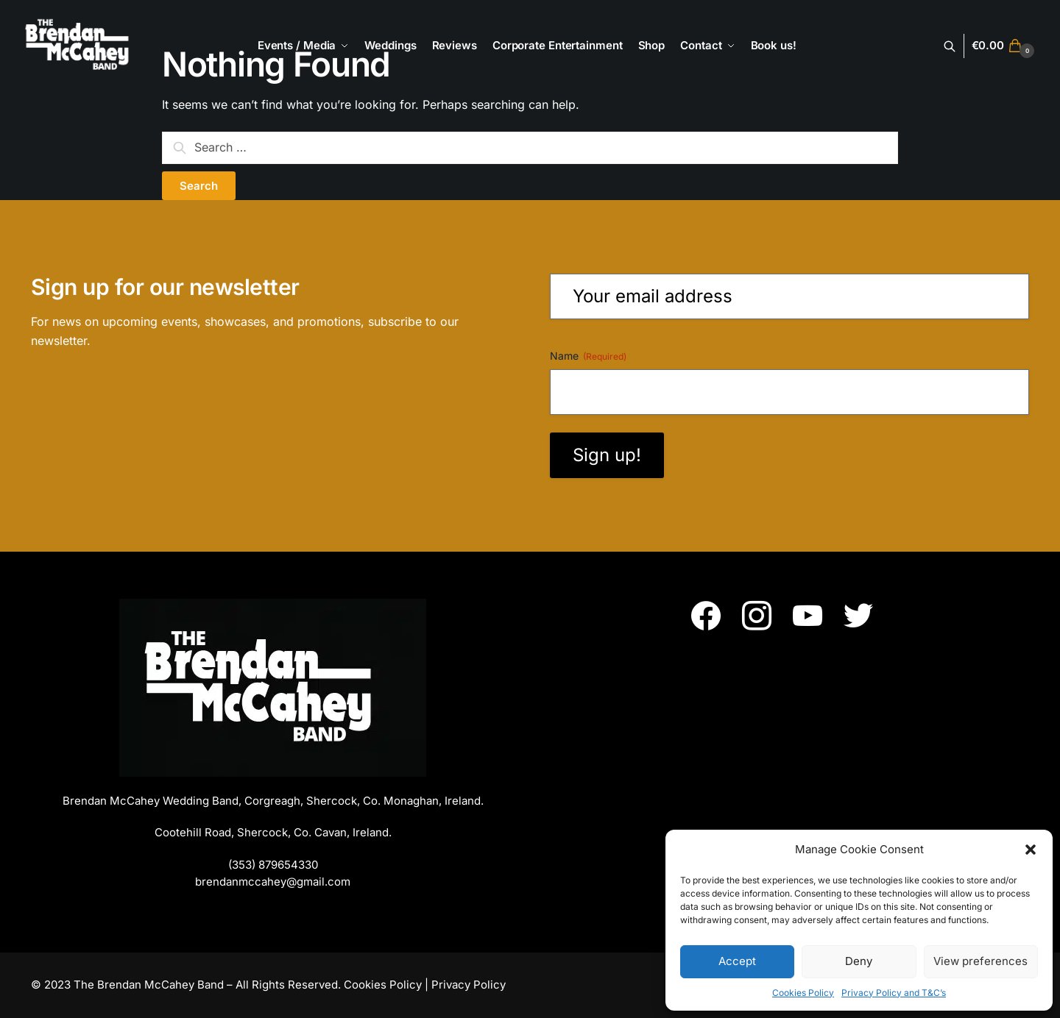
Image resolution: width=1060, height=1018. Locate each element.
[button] (1030, 849)
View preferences (980, 961)
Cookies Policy (803, 992)
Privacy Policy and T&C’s (893, 992)
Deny (858, 961)
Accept (737, 961)
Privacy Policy (468, 985)
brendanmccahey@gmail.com (272, 882)
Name (588, 356)
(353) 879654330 (273, 865)
